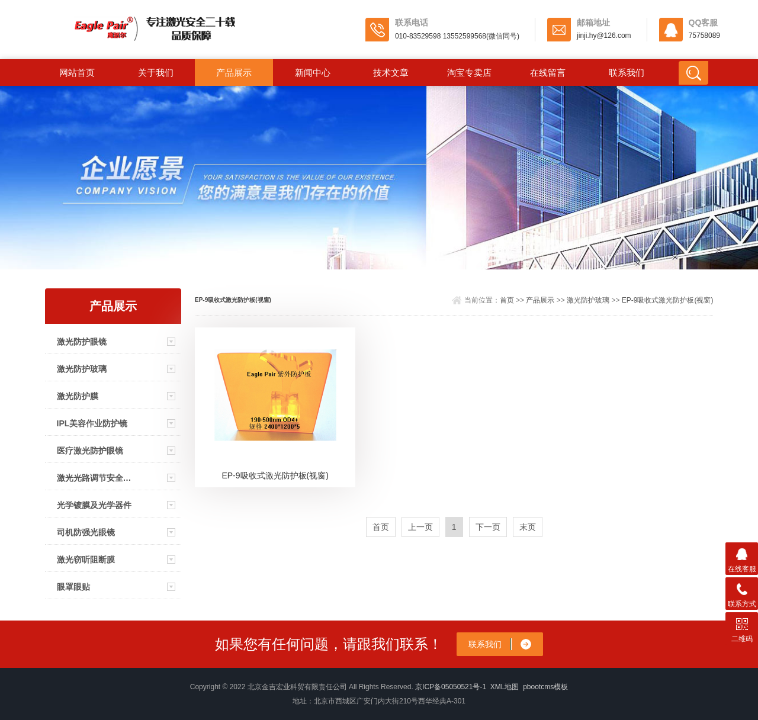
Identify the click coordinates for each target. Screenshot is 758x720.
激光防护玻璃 (82, 369)
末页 (527, 527)
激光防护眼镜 (82, 341)
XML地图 (504, 687)
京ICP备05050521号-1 (450, 687)
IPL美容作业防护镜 (92, 423)
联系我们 (626, 73)
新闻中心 (312, 73)
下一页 (488, 527)
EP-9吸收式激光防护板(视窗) (668, 300)
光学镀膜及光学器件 (94, 505)
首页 (507, 300)
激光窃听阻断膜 (86, 559)
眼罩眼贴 (73, 587)
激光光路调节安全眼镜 (94, 478)
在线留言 (548, 73)
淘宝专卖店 (469, 73)
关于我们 (156, 73)
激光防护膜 (77, 396)
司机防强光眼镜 (86, 532)
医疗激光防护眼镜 (90, 450)
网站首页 (77, 73)
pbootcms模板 (545, 687)
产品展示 (234, 73)
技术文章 (391, 73)
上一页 (420, 527)
